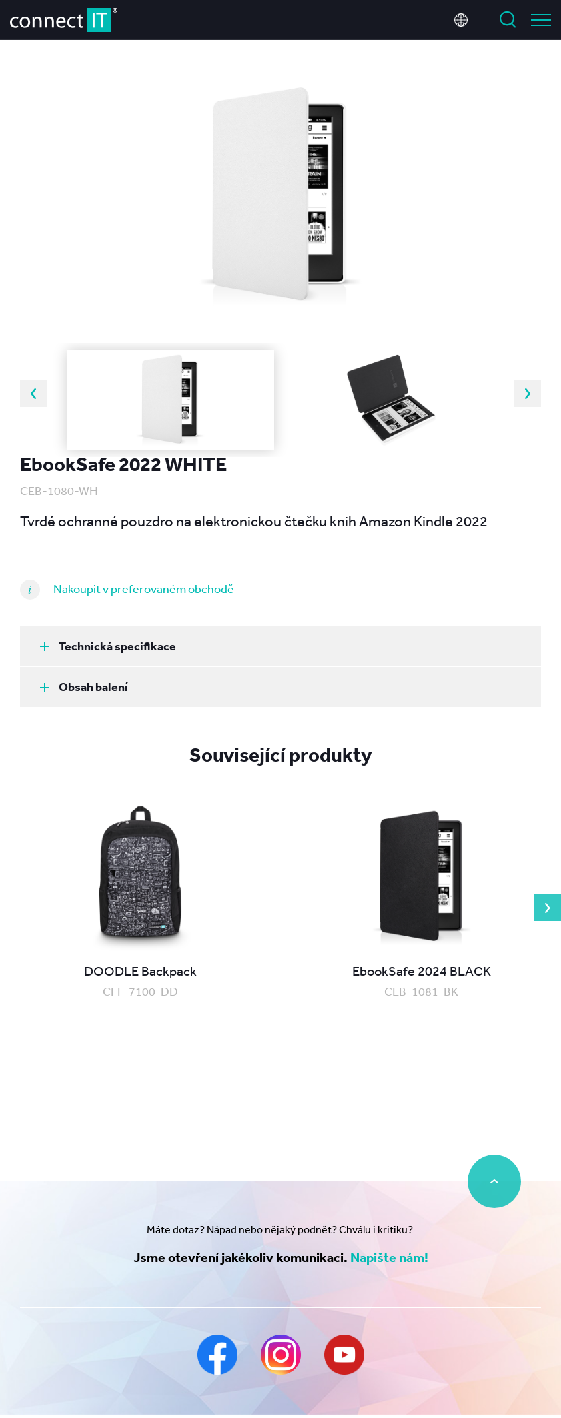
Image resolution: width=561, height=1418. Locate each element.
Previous (33, 393)
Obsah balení (84, 686)
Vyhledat (508, 20)
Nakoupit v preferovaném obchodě (143, 588)
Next (527, 393)
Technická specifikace (108, 646)
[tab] (280, 646)
